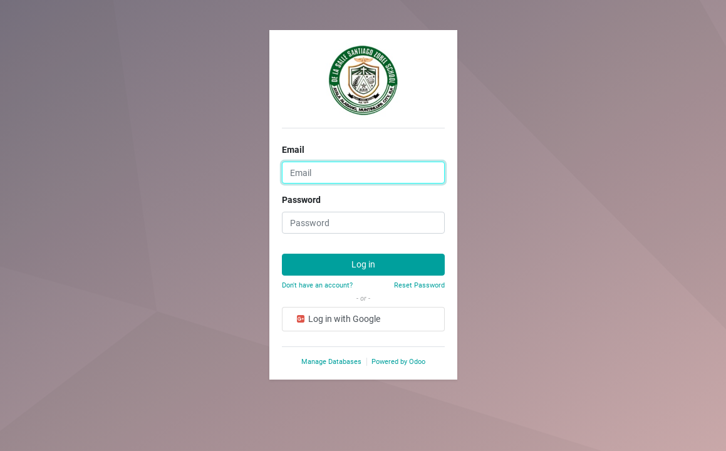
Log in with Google (337, 319)
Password (301, 200)
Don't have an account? (317, 285)
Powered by (398, 362)
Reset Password (419, 285)
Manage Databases (331, 362)
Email (293, 150)
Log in (363, 264)
